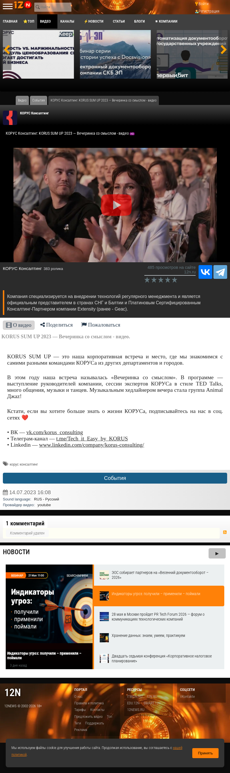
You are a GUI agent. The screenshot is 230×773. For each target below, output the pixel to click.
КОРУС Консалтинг (34, 113)
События (115, 478)
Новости (16, 552)
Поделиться (56, 325)
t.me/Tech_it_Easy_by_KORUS (92, 439)
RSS (225, 532)
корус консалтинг (24, 464)
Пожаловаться (100, 325)
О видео (18, 325)
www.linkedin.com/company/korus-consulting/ (91, 445)
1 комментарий (25, 523)
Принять (205, 753)
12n (12, 692)
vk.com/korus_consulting (54, 432)
